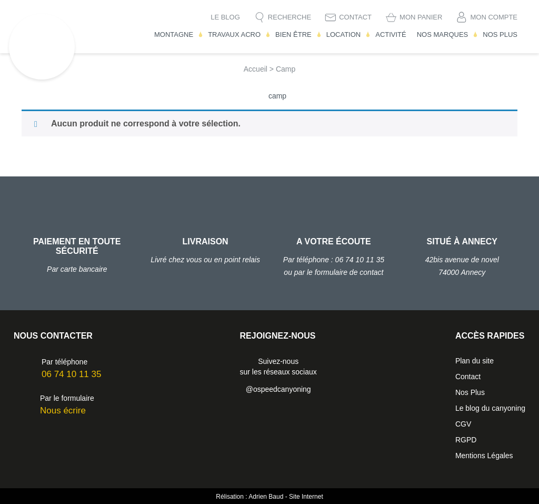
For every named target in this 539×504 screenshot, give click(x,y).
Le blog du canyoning (490, 408)
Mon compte (493, 17)
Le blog (225, 17)
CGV (463, 424)
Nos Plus (500, 34)
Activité (390, 34)
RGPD (465, 440)
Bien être (293, 34)
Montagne (173, 34)
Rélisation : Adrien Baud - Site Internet (269, 496)
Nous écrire (63, 411)
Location (343, 34)
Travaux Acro (234, 34)
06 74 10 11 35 (71, 374)
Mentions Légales (484, 455)
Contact (355, 17)
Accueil (255, 69)
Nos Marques (442, 34)
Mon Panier (421, 17)
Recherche (289, 17)
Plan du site (474, 361)
